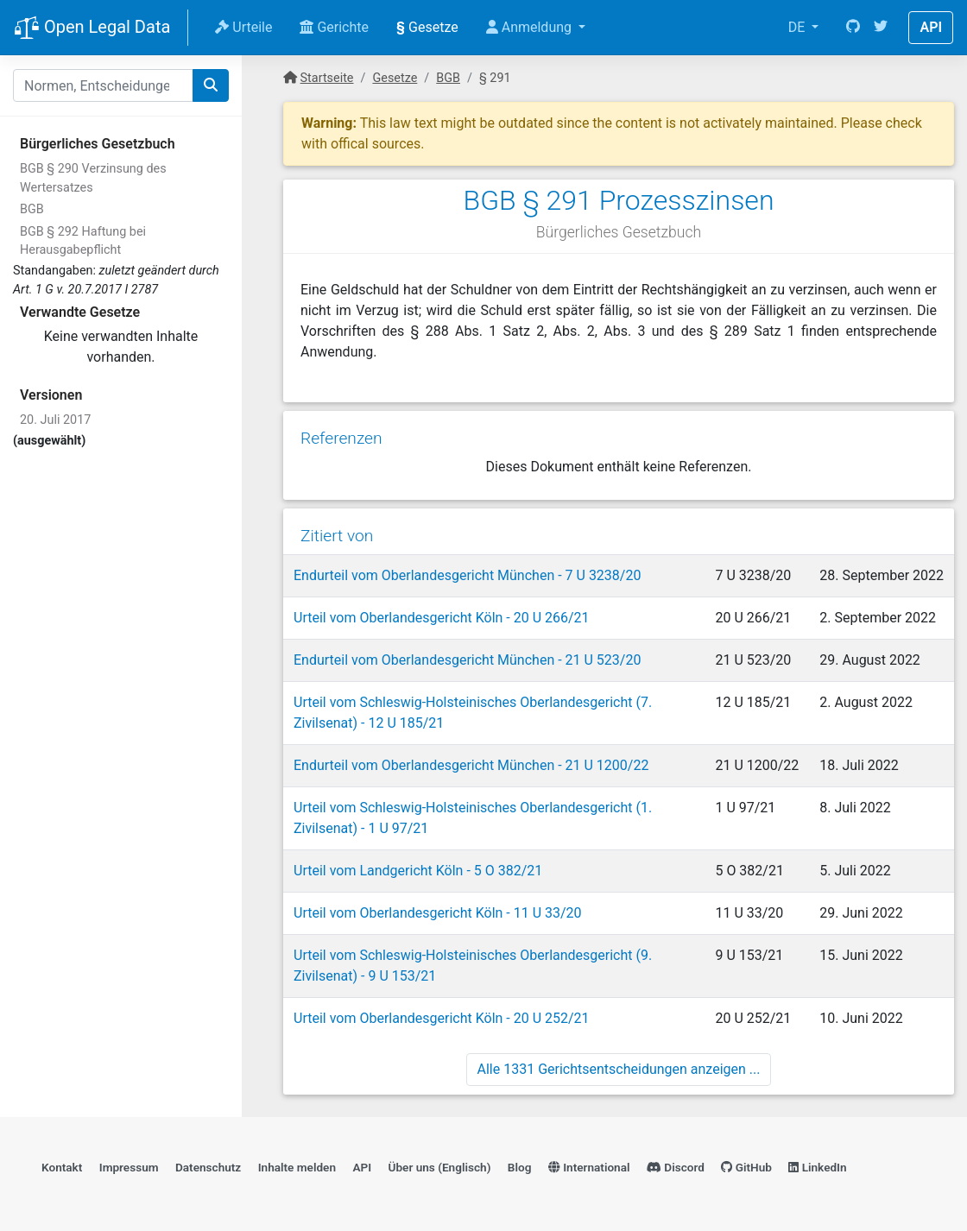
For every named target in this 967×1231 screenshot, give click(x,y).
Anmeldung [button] (530, 27)
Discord (676, 1167)
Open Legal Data (92, 28)
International (589, 1167)
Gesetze (427, 27)
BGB (32, 209)
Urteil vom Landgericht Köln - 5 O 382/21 (418, 870)
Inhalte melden (297, 1167)
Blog (520, 1167)
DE (798, 27)
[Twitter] (880, 27)
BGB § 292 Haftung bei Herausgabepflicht (83, 241)
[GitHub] (853, 27)
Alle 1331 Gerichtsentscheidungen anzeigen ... (619, 1069)
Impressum (129, 1167)
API (931, 27)
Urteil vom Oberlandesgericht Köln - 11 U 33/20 (438, 913)
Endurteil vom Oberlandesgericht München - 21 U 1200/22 (471, 765)
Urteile (243, 27)
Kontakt (61, 1167)
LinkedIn (817, 1167)
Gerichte (334, 27)
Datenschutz (208, 1167)
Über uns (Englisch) (440, 1167)
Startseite (327, 78)
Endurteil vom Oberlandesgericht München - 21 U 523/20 (467, 660)
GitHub (746, 1167)
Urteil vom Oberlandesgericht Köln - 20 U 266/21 (442, 617)
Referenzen (341, 438)
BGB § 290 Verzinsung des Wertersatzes (93, 178)
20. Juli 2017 (55, 420)
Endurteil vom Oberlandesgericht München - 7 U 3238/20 (467, 575)
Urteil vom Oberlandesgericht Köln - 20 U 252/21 (442, 1018)
